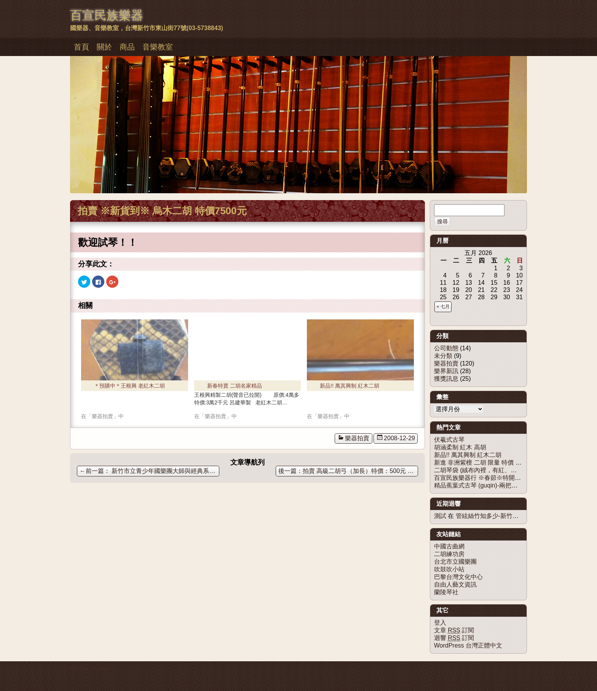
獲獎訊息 (446, 378)
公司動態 (446, 348)
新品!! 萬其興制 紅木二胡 (349, 386)
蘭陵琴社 (446, 592)
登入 (440, 622)
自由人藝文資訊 (455, 584)
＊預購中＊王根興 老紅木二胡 (129, 386)
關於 (104, 47)
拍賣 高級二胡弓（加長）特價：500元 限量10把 (360, 471)
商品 (127, 47)
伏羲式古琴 (449, 439)
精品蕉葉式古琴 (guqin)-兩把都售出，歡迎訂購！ (500, 485)
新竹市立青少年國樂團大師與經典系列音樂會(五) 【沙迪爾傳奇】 (149, 471)
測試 (440, 516)
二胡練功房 (449, 554)
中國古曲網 (449, 546)
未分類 (443, 356)
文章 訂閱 (454, 630)
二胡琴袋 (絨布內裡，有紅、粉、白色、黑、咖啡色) (504, 470)
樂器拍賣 (357, 438)
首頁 (81, 47)
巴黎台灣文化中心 (458, 577)
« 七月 (443, 306)
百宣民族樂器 (106, 15)
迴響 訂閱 (454, 638)
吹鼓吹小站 (449, 569)
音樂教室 (157, 47)
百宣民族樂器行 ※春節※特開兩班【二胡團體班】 (502, 478)
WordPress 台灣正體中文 (468, 645)
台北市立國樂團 (455, 561)
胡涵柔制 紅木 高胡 (460, 447)
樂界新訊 (446, 371)
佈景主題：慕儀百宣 (90, 669)
